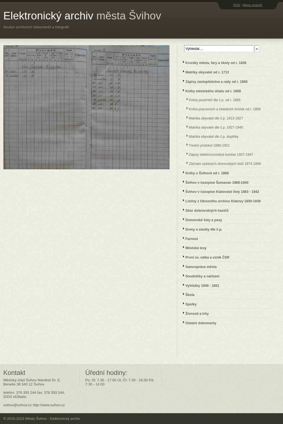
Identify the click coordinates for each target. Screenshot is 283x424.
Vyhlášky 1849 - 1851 (199, 285)
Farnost (188, 238)
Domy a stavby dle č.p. (200, 228)
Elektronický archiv (82, 16)
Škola (186, 294)
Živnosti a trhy (194, 313)
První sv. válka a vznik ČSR (204, 256)
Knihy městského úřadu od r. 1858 (210, 90)
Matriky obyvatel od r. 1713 (204, 71)
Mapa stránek (252, 5)
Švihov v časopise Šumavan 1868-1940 (213, 182)
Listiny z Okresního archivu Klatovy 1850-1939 (220, 200)
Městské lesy (193, 247)
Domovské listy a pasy (200, 219)
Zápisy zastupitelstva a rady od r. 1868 (213, 81)
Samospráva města (198, 266)
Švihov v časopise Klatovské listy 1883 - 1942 (219, 191)
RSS (236, 5)
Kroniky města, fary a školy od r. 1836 (212, 62)
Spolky (188, 303)
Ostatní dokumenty (197, 322)
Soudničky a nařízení (199, 275)
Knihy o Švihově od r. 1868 (204, 172)
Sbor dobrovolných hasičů (203, 210)
